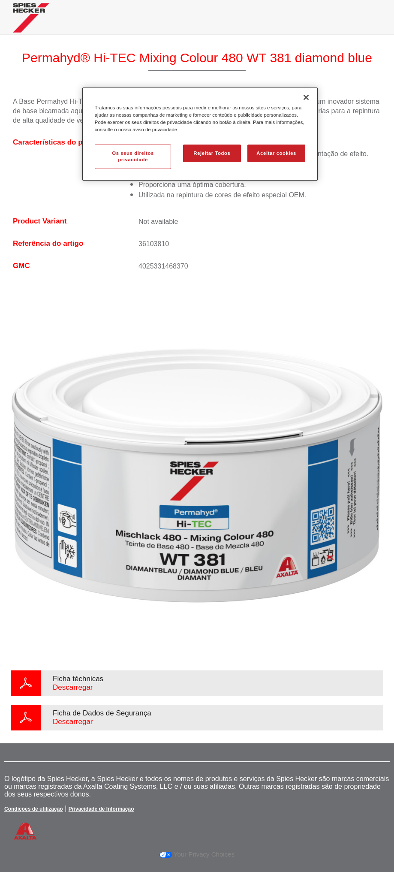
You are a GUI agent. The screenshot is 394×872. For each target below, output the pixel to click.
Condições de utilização (33, 809)
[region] (200, 134)
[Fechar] (306, 97)
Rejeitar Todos (211, 153)
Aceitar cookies (276, 153)
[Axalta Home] (31, 24)
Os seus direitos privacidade (133, 157)
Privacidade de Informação (101, 809)
